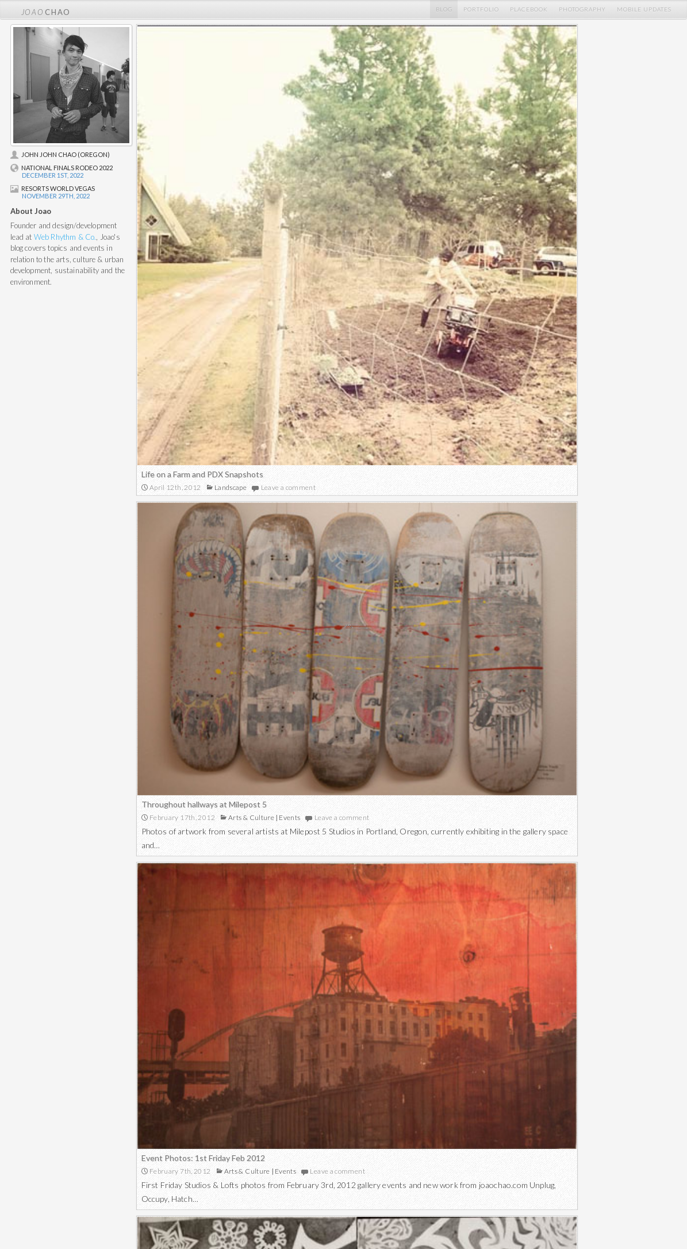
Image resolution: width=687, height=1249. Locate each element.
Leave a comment (288, 310)
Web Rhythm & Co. (65, 237)
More (406, 1056)
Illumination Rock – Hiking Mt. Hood (475, 959)
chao (46, 9)
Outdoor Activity (558, 972)
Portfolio (481, 9)
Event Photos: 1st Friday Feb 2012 (473, 449)
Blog (444, 9)
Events (560, 222)
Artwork (237, 728)
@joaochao (516, 1140)
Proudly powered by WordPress (583, 1217)
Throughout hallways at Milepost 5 (474, 209)
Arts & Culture (521, 222)
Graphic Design (217, 1162)
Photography (582, 9)
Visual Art (209, 1172)
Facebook (514, 1151)
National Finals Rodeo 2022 (61, 167)
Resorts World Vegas (52, 188)
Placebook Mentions (76, 1162)
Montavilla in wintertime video (465, 693)
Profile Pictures (68, 1172)
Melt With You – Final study (190, 715)
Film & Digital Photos (376, 1141)
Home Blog (61, 1141)
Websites (209, 1151)
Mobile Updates (644, 9)
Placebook (529, 9)
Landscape (230, 310)
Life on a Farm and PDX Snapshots (202, 297)
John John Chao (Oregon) (60, 154)
